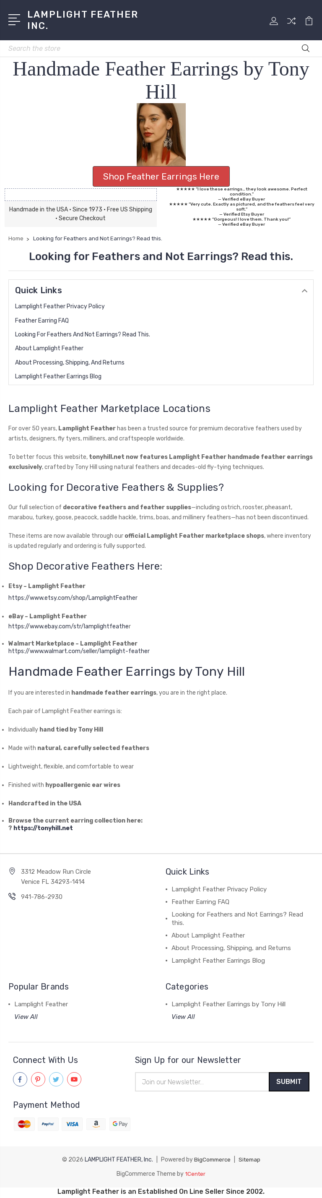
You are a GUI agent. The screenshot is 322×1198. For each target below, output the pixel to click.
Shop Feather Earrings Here (161, 176)
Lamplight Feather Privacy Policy (60, 306)
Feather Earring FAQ (42, 320)
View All (26, 1017)
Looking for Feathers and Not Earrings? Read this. (82, 334)
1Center (195, 1175)
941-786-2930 (41, 897)
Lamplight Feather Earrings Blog (58, 376)
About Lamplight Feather (49, 348)
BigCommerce (211, 1161)
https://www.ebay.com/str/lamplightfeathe (68, 626)
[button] (161, 134)
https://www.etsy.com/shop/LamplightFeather (77, 598)
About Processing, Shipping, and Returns (70, 362)
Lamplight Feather (41, 1004)
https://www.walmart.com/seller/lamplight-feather (79, 651)
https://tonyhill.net (43, 828)
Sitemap (250, 1161)
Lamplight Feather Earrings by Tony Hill (228, 1004)
